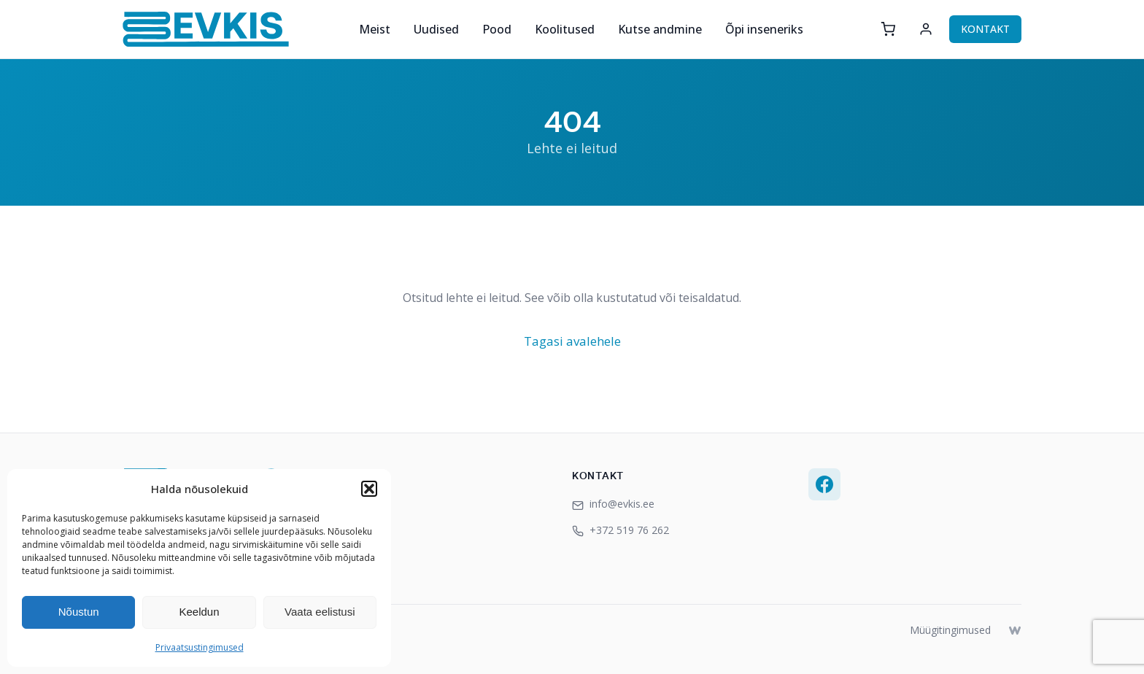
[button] (369, 488)
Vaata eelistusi (320, 611)
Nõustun (78, 611)
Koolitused (565, 29)
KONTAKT (985, 29)
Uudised (436, 29)
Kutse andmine (660, 29)
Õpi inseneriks (764, 29)
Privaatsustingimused (199, 647)
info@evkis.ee (613, 504)
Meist (374, 29)
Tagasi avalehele (572, 341)
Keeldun (199, 611)
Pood (496, 29)
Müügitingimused (950, 630)
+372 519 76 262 (620, 530)
